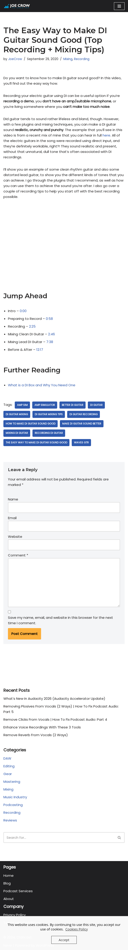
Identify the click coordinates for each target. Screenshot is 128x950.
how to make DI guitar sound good (30, 423)
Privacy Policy (14, 914)
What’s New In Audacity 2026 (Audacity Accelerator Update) (54, 698)
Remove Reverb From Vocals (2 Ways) (35, 735)
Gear (7, 773)
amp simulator (44, 405)
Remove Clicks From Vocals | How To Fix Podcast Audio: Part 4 (55, 719)
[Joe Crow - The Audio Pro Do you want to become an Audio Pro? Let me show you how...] (17, 6)
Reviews (10, 820)
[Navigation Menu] (119, 6)
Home (8, 875)
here (106, 135)
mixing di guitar (17, 433)
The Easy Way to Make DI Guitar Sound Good (36, 442)
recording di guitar (49, 433)
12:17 (39, 349)
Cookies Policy (76, 929)
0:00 (23, 310)
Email (12, 517)
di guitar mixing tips (49, 414)
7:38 (49, 341)
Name (13, 499)
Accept (64, 939)
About (8, 898)
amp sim (22, 405)
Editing (9, 766)
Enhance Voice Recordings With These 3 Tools (42, 727)
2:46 (51, 334)
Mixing (67, 59)
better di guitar (72, 405)
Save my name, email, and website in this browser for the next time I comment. (60, 620)
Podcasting (13, 804)
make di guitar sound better (81, 423)
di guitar (96, 405)
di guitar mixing (17, 414)
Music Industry (15, 797)
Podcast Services (18, 891)
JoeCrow (15, 59)
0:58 (49, 318)
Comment (18, 555)
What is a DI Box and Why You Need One (41, 385)
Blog (7, 883)
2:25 (32, 326)
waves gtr (81, 442)
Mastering (11, 781)
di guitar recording (83, 414)
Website (15, 536)
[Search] (58, 837)
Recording (81, 59)
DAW (7, 758)
